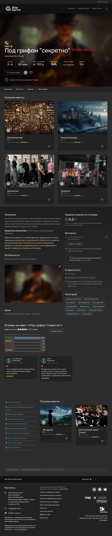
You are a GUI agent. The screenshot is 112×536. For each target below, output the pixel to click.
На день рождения (98, 306)
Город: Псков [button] (97, 8)
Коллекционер (15, 137)
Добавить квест (84, 8)
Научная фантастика (91, 299)
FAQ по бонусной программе (49, 505)
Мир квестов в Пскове (13, 479)
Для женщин (82, 310)
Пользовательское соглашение (50, 495)
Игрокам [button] (72, 8)
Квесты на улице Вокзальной (18, 433)
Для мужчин (70, 310)
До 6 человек (87, 314)
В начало (86, 479)
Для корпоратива (84, 302)
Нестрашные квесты (72, 314)
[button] (59, 266)
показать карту (74, 239)
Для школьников (71, 306)
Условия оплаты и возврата (49, 502)
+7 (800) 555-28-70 (14, 508)
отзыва (68, 223)
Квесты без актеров (95, 310)
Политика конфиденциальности (51, 498)
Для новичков (70, 302)
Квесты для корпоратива (16, 429)
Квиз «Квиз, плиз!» (14, 443)
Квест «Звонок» (13, 447)
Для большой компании (73, 299)
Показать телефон (74, 244)
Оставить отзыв (56, 331)
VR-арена (48, 429)
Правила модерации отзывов (50, 492)
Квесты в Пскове (13, 402)
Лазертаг (65, 191)
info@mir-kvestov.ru (14, 513)
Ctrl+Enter (63, 489)
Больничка (13, 191)
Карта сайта (44, 518)
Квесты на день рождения (16, 424)
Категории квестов (46, 511)
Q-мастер (8, 350)
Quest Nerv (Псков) (17, 56)
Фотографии (43, 89)
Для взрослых (84, 306)
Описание (8, 89)
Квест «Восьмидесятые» (16, 438)
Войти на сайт (102, 2)
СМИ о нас (43, 508)
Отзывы (31, 89)
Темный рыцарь (69, 137)
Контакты (19, 89)
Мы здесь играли (13, 72)
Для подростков (98, 302)
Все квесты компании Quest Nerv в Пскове (20, 408)
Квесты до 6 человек (14, 414)
